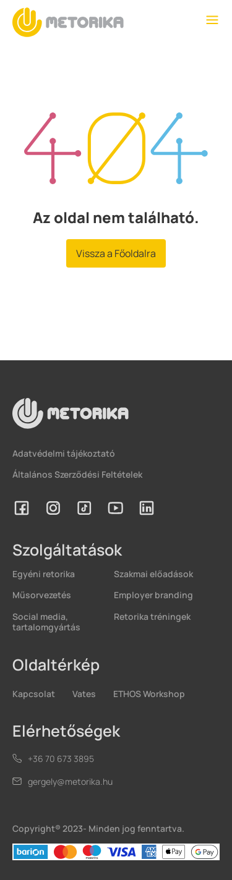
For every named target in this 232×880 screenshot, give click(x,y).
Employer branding (153, 595)
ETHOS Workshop (149, 694)
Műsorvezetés (41, 595)
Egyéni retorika (43, 574)
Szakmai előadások (153, 574)
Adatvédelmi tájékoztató (63, 453)
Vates (84, 694)
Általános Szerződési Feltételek (77, 474)
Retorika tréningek (152, 616)
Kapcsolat (33, 694)
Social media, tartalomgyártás (46, 622)
